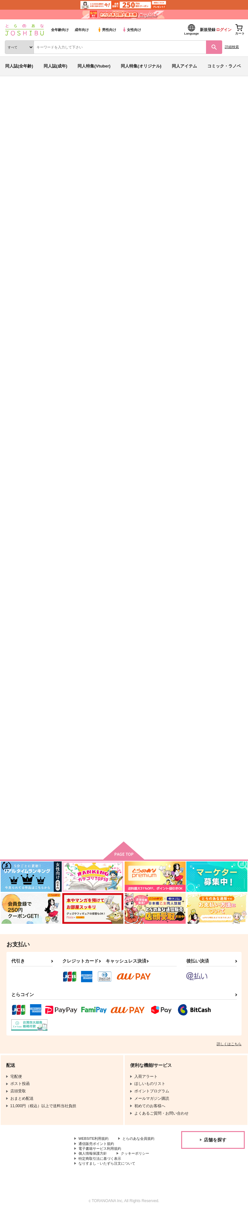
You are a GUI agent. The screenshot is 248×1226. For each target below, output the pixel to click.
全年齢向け (60, 30)
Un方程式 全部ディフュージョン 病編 (73, 136)
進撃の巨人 (162, 136)
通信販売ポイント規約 (97, 1155)
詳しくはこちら (229, 1049)
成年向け (82, 30)
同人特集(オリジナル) (141, 66)
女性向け (131, 29)
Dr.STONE (139, 136)
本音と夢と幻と (199, 307)
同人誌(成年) (55, 66)
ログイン (224, 29)
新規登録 (207, 29)
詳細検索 (232, 47)
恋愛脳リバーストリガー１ (82, 307)
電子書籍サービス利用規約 (101, 1160)
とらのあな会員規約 (95, 1150)
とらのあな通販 (15, 93)
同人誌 (38, 93)
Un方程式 (66, 463)
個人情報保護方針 (93, 1166)
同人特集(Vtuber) (94, 66)
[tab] (101, 202)
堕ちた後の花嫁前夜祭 (205, 618)
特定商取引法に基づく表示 (101, 1171)
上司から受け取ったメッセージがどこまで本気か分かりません (84, 624)
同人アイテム (184, 66)
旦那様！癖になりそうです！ (148, 773)
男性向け (106, 29)
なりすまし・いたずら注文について (109, 1177)
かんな (67, 130)
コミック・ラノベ (224, 66)
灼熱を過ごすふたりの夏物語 (148, 618)
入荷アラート (22, 103)
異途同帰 (192, 463)
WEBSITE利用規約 (94, 1144)
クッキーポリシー (138, 1166)
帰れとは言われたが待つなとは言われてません (84, 776)
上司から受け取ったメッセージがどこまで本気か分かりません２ (148, 469)
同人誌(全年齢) (19, 66)
